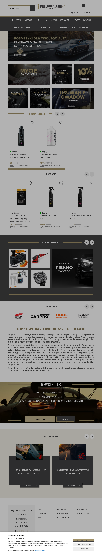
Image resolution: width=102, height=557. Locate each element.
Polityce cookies (40, 550)
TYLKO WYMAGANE (83, 544)
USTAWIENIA (83, 549)
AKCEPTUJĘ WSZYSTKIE (83, 540)
